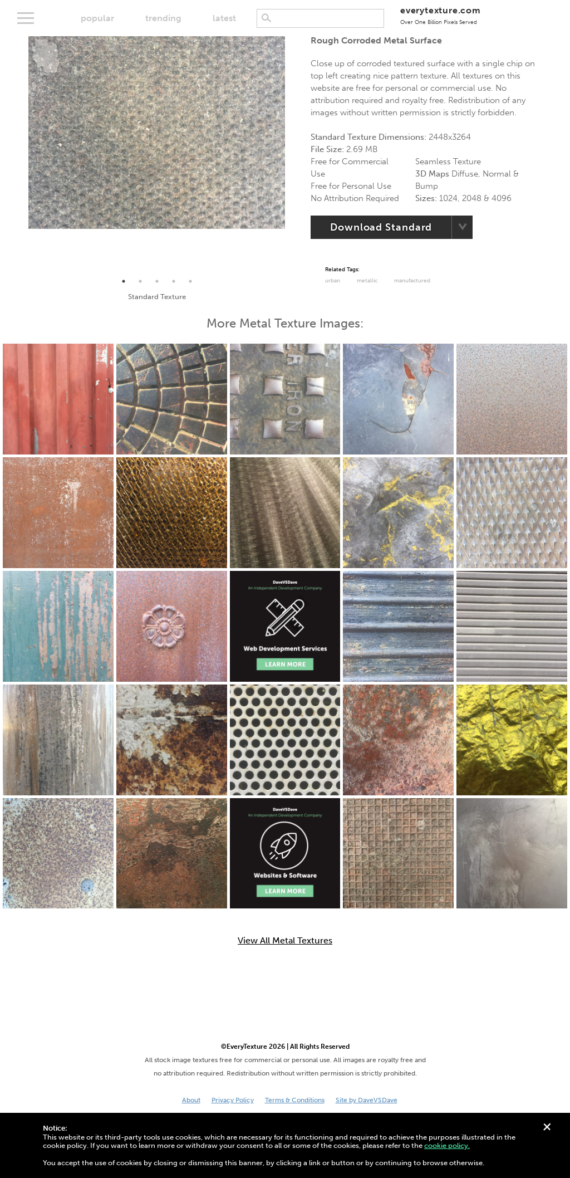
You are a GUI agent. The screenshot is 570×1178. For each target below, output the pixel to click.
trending (163, 18)
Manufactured (412, 280)
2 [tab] (140, 281)
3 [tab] (157, 281)
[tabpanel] (156, 132)
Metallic (367, 280)
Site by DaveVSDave (366, 1100)
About (191, 1100)
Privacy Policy (233, 1100)
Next (293, 154)
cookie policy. (447, 1145)
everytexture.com (440, 15)
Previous (20, 154)
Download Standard (381, 227)
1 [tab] (123, 281)
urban (332, 280)
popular (97, 18)
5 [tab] (190, 281)
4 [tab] (173, 281)
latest (224, 18)
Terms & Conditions (295, 1100)
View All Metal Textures (285, 940)
